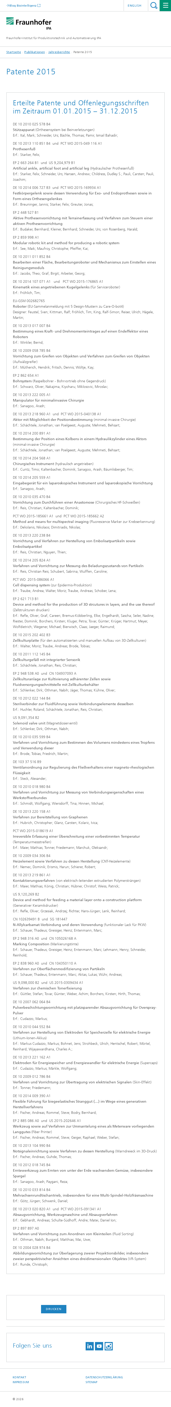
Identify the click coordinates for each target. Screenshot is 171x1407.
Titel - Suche (154, 5)
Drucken (54, 1309)
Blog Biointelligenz (23, 5)
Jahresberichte (59, 52)
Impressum (21, 1382)
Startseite (13, 52)
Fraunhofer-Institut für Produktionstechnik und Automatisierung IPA (53, 38)
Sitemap (92, 1382)
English (135, 5)
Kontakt (19, 1377)
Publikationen (34, 52)
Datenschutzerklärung (104, 1377)
